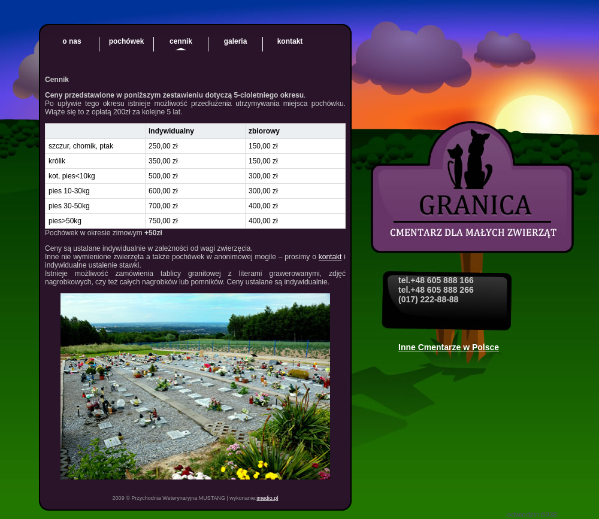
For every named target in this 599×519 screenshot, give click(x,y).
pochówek (126, 41)
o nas (71, 41)
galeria (235, 41)
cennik (181, 41)
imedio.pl (267, 498)
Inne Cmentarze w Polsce (448, 347)
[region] (195, 176)
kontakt (290, 41)
